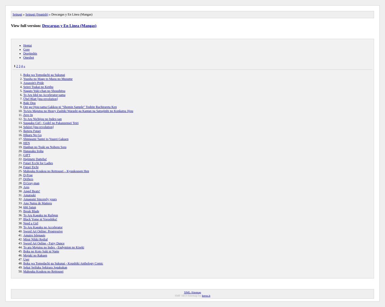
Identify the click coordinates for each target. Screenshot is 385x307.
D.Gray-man (31, 183)
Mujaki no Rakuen (35, 255)
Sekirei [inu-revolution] (38, 127)
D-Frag (28, 175)
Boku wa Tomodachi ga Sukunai (44, 75)
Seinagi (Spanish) (36, 14)
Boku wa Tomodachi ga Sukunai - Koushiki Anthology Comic (63, 263)
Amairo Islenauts (34, 235)
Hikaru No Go (32, 135)
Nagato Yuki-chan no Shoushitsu (44, 91)
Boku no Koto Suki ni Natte (41, 251)
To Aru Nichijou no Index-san (42, 119)
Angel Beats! (31, 191)
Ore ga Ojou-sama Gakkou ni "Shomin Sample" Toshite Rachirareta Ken (70, 107)
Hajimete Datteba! (35, 159)
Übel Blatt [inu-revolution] (40, 99)
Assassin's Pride (33, 83)
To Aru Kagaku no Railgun (40, 215)
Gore (26, 49)
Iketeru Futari (32, 131)
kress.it (206, 295)
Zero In (28, 115)
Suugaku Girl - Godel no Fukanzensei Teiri (51, 123)
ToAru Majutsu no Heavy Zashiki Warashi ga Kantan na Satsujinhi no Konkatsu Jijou (78, 111)
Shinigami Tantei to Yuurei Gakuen (45, 139)
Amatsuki (29, 195)
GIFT (26, 155)
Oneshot (28, 57)
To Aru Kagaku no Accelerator (43, 227)
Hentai (27, 45)
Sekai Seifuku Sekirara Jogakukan (45, 267)
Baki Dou (29, 103)
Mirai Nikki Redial (35, 239)
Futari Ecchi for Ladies (38, 163)
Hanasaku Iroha (33, 151)
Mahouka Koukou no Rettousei (43, 271)
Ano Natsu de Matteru (37, 203)
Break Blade (31, 211)
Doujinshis (30, 53)
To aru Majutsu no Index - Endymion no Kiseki (53, 247)
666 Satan (29, 207)
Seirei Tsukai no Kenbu (38, 87)
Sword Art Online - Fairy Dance (43, 243)
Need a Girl (30, 223)
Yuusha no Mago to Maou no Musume (48, 79)
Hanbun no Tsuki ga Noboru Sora (44, 147)
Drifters (28, 179)
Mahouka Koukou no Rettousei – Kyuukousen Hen (56, 171)
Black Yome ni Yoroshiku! (40, 219)
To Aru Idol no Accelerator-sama (44, 95)
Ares (26, 187)
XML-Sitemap (192, 292)
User (26, 259)
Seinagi (17, 14)
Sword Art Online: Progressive (43, 231)
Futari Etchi (30, 167)
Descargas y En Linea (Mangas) (69, 26)
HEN (26, 143)
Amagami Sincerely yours (40, 199)
